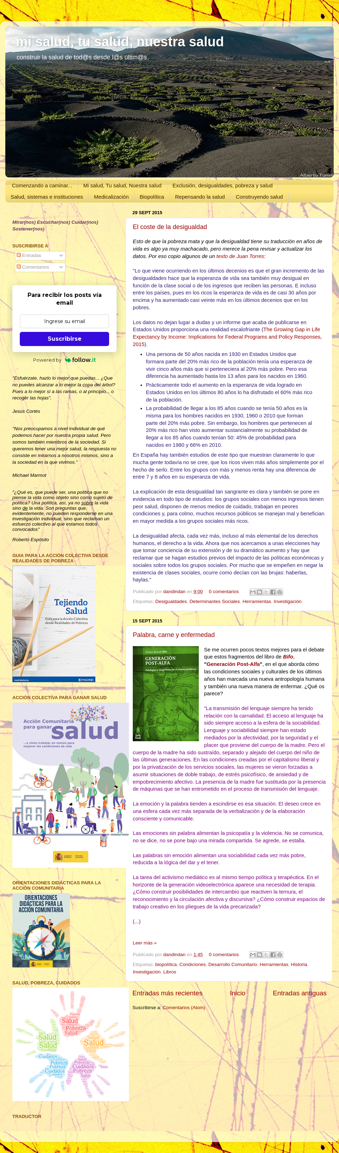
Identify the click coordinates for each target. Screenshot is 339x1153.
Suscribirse (65, 338)
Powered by (64, 360)
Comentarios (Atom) (184, 1007)
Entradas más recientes (167, 993)
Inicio (237, 993)
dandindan (175, 591)
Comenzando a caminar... (42, 185)
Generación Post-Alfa (233, 664)
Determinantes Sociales (215, 601)
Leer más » (145, 943)
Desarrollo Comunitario (232, 964)
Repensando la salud (200, 197)
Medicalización (111, 197)
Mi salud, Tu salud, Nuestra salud (122, 185)
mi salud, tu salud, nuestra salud (120, 41)
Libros (169, 972)
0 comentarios (224, 591)
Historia (299, 964)
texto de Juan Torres (240, 256)
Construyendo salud (259, 197)
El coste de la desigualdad (170, 226)
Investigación (288, 601)
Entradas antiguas (300, 993)
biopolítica (166, 964)
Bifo (288, 657)
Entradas (29, 255)
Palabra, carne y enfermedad (174, 634)
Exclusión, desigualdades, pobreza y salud (222, 185)
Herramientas (257, 601)
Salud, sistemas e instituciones (47, 197)
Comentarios (33, 267)
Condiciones (192, 964)
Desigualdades (171, 601)
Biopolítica (152, 197)
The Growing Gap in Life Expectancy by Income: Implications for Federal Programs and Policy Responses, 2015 (227, 337)
